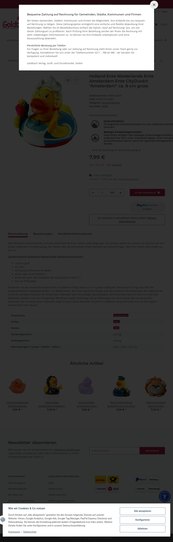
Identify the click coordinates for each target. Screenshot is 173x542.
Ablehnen (142, 528)
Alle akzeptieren (142, 511)
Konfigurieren (142, 519)
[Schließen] (154, 5)
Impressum (14, 531)
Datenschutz (29, 531)
